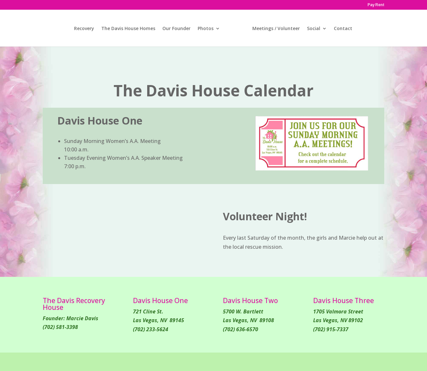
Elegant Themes (95, 361)
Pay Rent (375, 5)
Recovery (84, 28)
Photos (206, 28)
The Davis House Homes (128, 28)
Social (313, 28)
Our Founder (176, 28)
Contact (343, 28)
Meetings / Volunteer (276, 28)
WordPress (165, 361)
